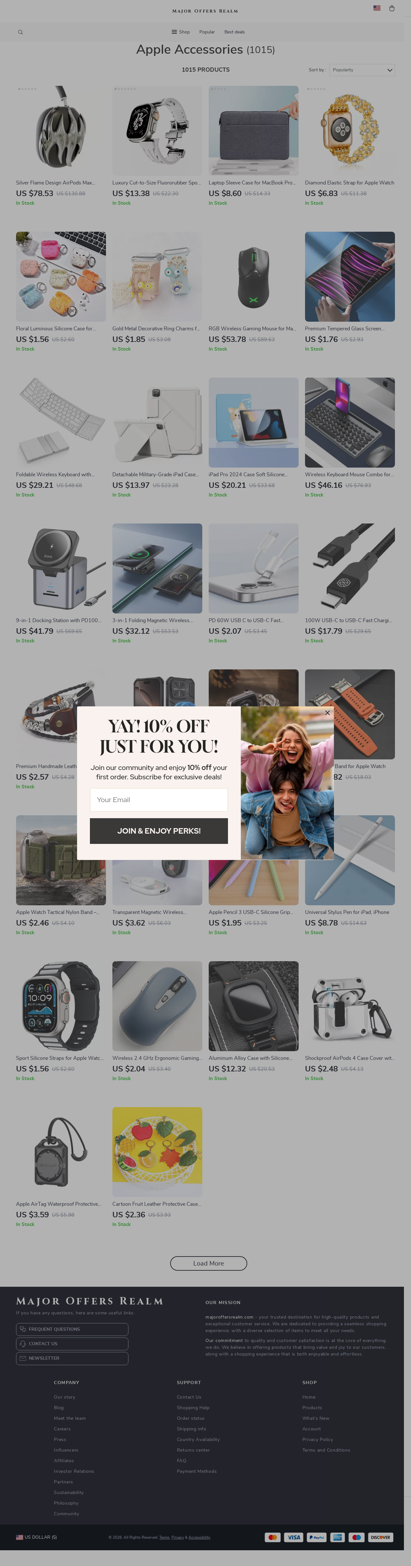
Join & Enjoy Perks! (159, 831)
